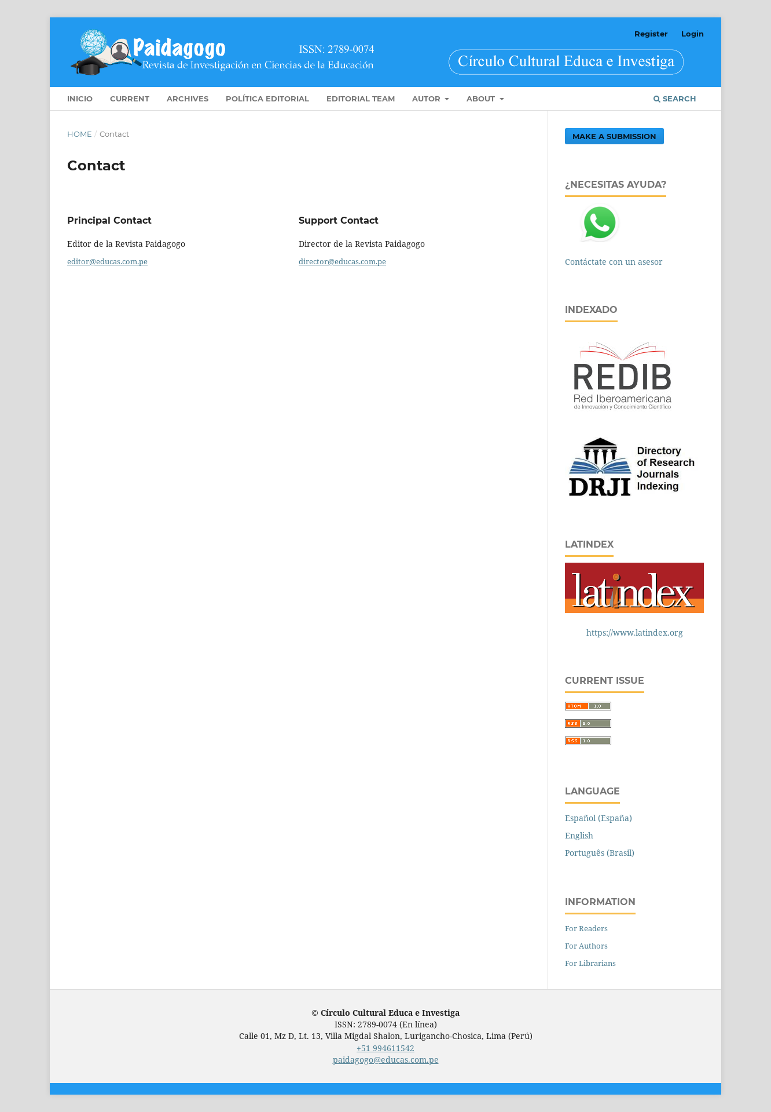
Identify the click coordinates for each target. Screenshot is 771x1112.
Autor (427, 98)
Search (674, 98)
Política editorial (267, 98)
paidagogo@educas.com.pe (386, 1059)
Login (692, 33)
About (482, 98)
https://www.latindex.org (634, 632)
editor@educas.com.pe (107, 261)
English (579, 835)
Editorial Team (360, 98)
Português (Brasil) (599, 852)
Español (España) (598, 817)
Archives (187, 98)
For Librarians (590, 963)
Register (651, 33)
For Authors (586, 945)
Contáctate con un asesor (614, 261)
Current (129, 98)
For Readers (586, 928)
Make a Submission (614, 136)
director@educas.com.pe (342, 261)
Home (79, 133)
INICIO (80, 98)
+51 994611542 (385, 1047)
